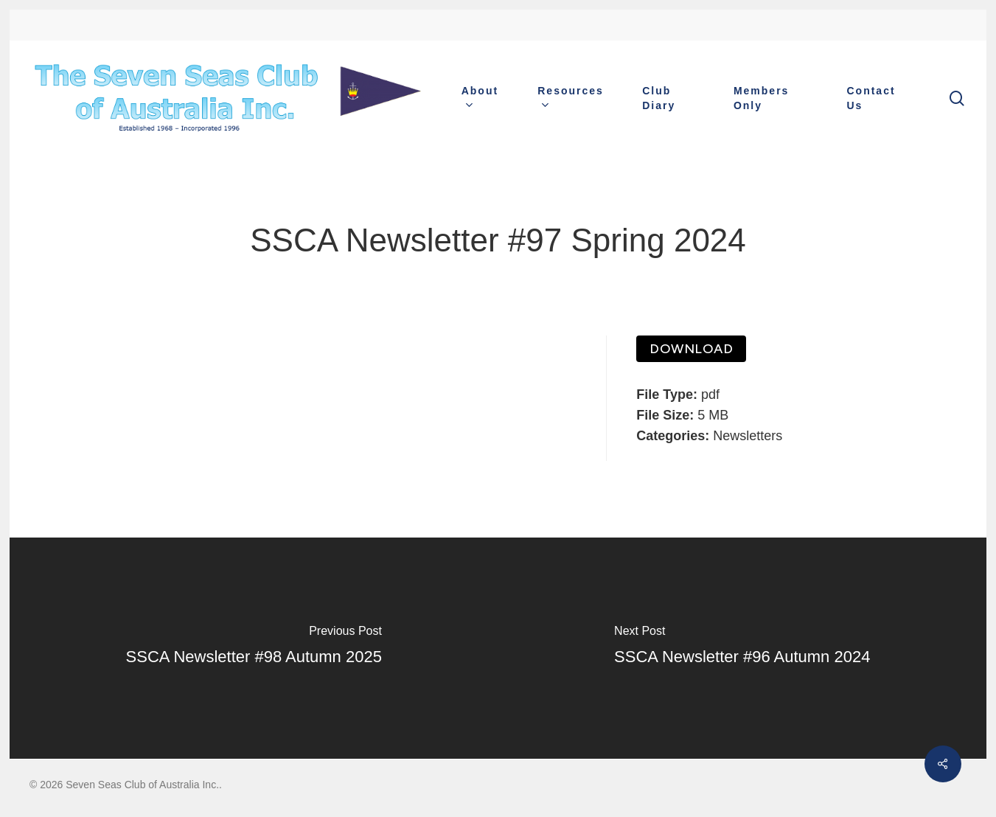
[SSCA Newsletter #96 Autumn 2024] (742, 648)
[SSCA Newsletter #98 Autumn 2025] (254, 648)
